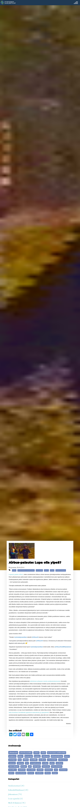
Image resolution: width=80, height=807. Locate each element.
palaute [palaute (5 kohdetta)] (52, 763)
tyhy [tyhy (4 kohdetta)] (30, 766)
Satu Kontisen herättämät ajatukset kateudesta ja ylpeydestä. (29, 712)
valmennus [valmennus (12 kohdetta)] (45, 756)
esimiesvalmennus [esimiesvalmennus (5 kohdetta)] (14, 766)
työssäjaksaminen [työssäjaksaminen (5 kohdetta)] (35, 763)
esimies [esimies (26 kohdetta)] (36, 753)
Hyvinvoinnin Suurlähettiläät (26, 570)
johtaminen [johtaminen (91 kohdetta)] (13, 753)
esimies (14, 570)
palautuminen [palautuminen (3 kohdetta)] (63, 770)
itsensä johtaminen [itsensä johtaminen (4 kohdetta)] (57, 766)
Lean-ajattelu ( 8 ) (15, 799)
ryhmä (52, 570)
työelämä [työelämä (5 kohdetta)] (45, 763)
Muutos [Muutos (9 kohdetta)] (67, 756)
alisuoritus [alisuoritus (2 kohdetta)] (30, 773)
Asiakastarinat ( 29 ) (16, 786)
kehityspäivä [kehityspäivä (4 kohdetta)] (36, 766)
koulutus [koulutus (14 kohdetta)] (37, 756)
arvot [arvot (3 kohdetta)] (56, 770)
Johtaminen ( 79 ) (15, 794)
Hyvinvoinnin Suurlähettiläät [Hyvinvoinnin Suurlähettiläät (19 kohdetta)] (56, 753)
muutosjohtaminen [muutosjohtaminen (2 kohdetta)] (21, 773)
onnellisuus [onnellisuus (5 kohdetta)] (59, 763)
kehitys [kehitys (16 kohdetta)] (20, 756)
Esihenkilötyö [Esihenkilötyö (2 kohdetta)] (39, 773)
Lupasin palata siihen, (16, 574)
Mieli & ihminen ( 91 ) (16, 803)
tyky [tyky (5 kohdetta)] (27, 763)
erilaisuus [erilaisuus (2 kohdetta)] (47, 773)
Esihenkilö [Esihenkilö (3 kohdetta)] (40, 770)
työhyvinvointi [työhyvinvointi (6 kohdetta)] (63, 760)
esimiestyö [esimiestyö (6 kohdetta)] (12, 763)
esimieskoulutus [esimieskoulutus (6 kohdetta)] (52, 760)
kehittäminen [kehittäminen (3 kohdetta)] (48, 770)
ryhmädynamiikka (60, 570)
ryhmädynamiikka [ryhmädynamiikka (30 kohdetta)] (26, 753)
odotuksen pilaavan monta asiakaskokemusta (45, 681)
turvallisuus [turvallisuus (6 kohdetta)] (42, 760)
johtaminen (39, 570)
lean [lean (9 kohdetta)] (19, 760)
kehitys (46, 570)
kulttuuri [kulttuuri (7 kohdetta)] (25, 760)
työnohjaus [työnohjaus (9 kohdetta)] (12, 760)
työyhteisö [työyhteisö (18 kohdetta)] (12, 756)
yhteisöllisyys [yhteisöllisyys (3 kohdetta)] (12, 770)
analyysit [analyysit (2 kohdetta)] (11, 773)
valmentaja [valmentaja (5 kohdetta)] (20, 763)
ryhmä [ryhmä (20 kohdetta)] (43, 753)
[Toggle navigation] (75, 2)
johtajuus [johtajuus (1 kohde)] (54, 773)
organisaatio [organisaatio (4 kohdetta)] (45, 766)
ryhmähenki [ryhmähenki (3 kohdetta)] (22, 770)
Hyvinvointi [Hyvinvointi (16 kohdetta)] (28, 756)
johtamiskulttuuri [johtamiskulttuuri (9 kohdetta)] (56, 756)
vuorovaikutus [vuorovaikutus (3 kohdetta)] (31, 770)
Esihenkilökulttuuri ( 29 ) (18, 790)
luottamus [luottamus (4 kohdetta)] (23, 766)
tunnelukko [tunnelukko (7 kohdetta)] (33, 760)
